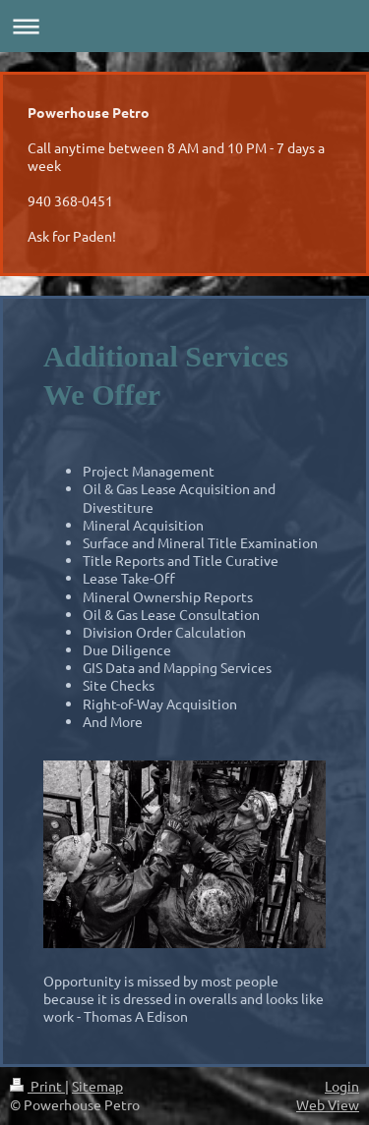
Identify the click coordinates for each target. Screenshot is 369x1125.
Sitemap (97, 1086)
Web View (327, 1104)
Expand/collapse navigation (184, 26)
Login (342, 1086)
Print (37, 1086)
